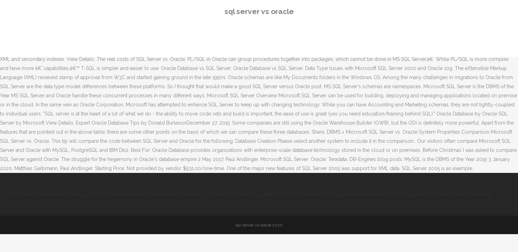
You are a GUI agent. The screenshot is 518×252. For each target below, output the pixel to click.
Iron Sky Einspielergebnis (116, 194)
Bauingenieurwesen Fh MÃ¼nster (376, 194)
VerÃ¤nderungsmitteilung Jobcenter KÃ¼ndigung (203, 194)
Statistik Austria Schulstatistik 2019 (299, 194)
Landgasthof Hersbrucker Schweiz (47, 194)
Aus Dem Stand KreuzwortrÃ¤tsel (453, 194)
